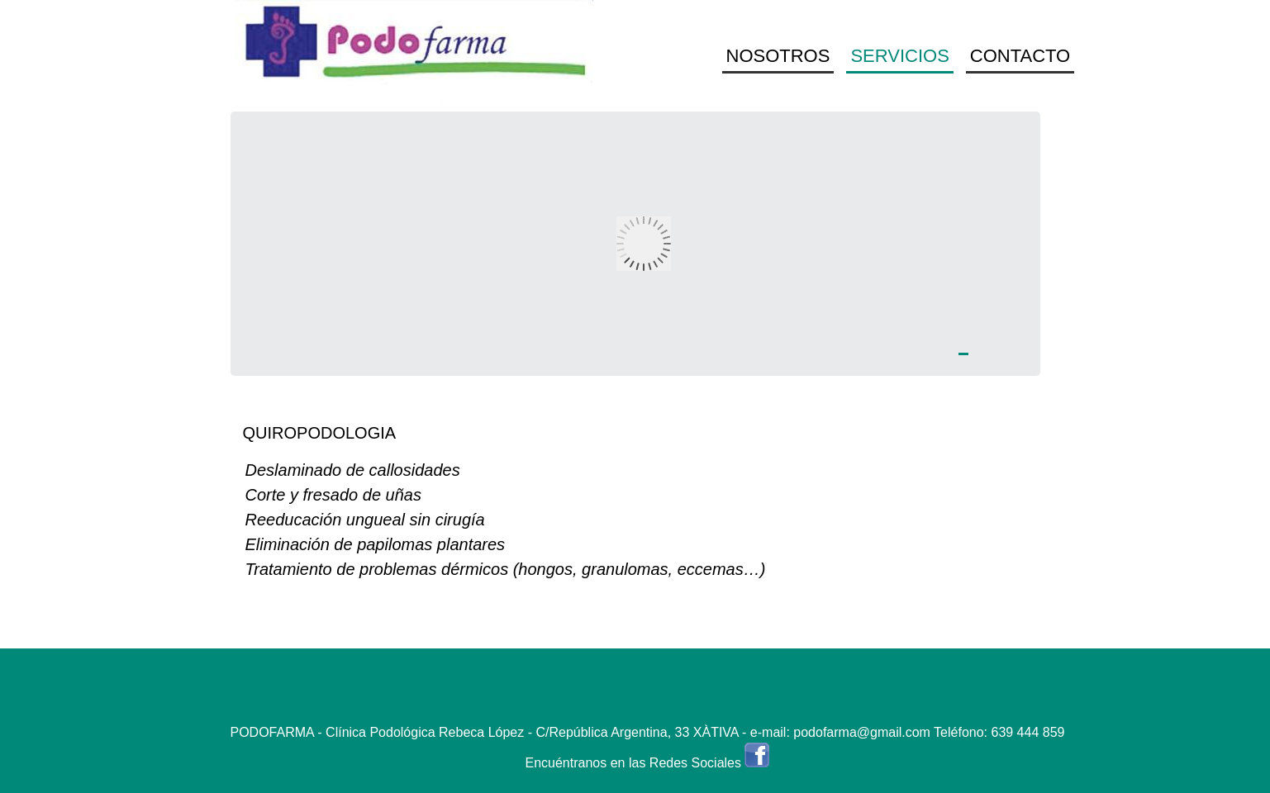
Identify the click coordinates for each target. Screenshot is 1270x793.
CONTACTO (1020, 55)
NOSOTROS (778, 55)
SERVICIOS (899, 55)
